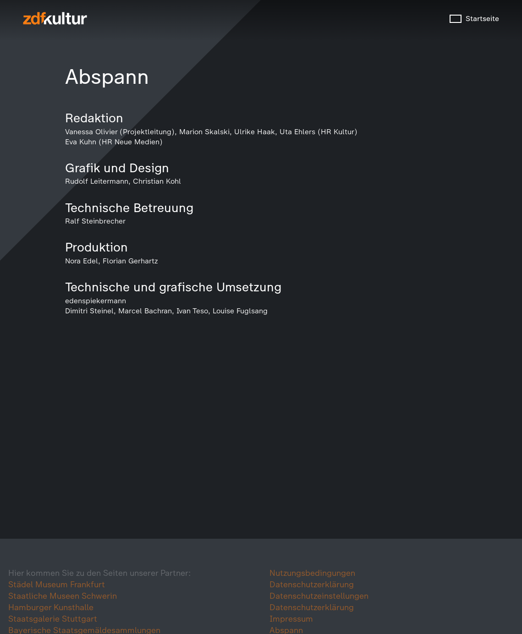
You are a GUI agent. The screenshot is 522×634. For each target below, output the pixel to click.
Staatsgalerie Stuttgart (52, 619)
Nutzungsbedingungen (312, 573)
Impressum (291, 619)
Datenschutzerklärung (311, 584)
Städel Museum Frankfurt (56, 584)
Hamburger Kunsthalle (50, 607)
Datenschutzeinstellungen (318, 596)
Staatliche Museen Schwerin (62, 596)
